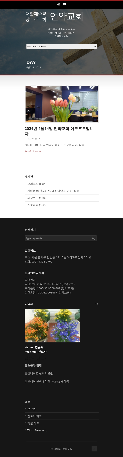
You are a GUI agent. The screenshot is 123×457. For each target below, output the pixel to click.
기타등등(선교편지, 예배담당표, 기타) (50, 190)
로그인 (31, 409)
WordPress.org (36, 430)
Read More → (33, 151)
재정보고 (32, 198)
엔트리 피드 (34, 416)
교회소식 (32, 183)
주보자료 (32, 205)
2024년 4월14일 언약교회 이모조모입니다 (59, 131)
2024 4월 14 (34, 138)
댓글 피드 (33, 423)
